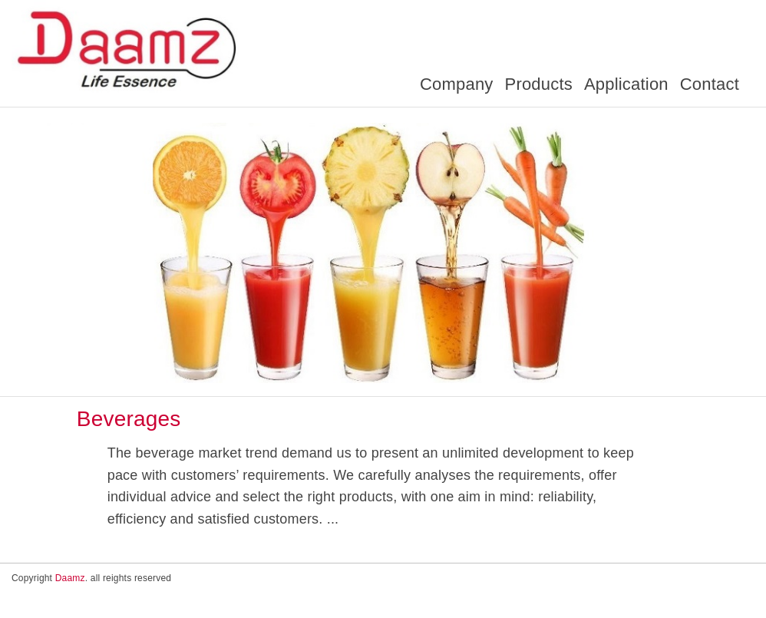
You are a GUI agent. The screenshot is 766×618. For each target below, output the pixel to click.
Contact (709, 84)
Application (626, 84)
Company (457, 84)
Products (539, 84)
